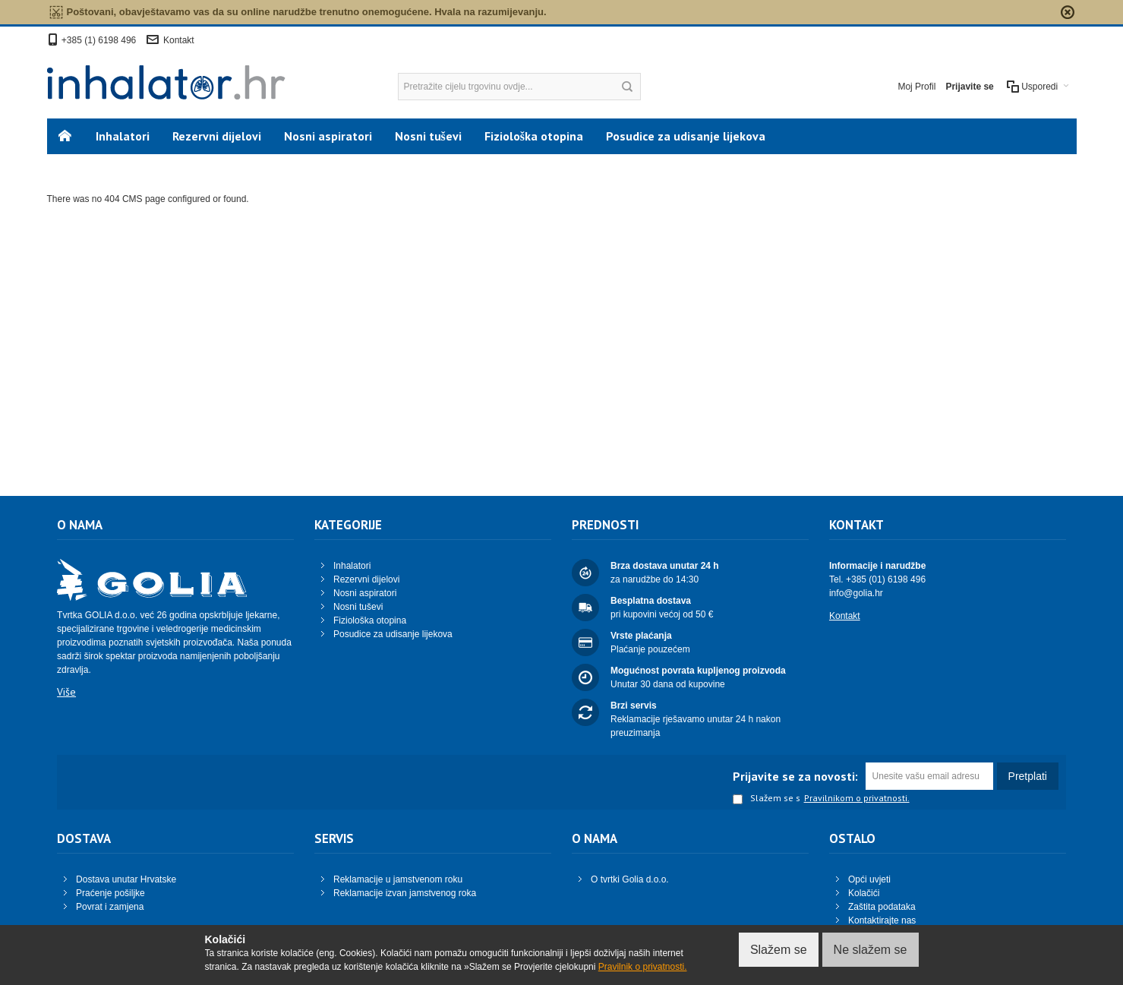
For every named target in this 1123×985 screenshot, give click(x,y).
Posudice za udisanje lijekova (393, 634)
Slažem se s (766, 799)
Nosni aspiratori (364, 593)
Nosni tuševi (358, 606)
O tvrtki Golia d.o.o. (630, 879)
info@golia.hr (856, 593)
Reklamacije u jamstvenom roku (397, 879)
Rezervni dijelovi (366, 579)
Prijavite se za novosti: (795, 776)
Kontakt (178, 40)
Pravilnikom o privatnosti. (857, 798)
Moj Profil (916, 86)
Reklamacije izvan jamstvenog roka (404, 893)
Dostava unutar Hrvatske (126, 879)
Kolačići (863, 893)
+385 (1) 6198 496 (99, 40)
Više (66, 692)
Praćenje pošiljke (110, 893)
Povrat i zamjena (110, 906)
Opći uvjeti (869, 879)
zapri (1067, 12)
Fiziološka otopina (369, 620)
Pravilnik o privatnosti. (642, 966)
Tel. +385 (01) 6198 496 (877, 579)
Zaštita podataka (882, 906)
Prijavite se (969, 86)
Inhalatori (352, 565)
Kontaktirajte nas (882, 920)
